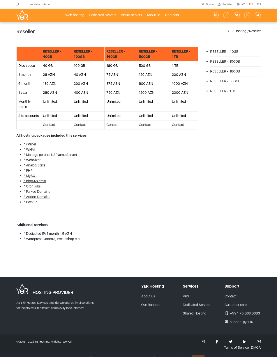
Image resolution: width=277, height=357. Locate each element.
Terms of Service (236, 347)
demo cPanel (40, 4)
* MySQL (30, 176)
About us (154, 15)
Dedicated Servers (102, 15)
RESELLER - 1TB (222, 91)
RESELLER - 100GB (225, 61)
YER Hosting (236, 31)
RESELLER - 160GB (225, 71)
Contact (49, 125)
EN (251, 4)
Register (225, 4)
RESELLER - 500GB (225, 81)
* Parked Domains (36, 191)
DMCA (256, 347)
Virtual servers (131, 15)
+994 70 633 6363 (242, 313)
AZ (243, 4)
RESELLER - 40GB (224, 51)
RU (259, 4)
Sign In (208, 4)
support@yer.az (239, 322)
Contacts (172, 15)
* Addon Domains (36, 197)
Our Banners (150, 305)
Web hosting (74, 15)
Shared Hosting (194, 313)
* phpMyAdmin (34, 181)
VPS (186, 296)
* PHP (27, 170)
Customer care (235, 305)
